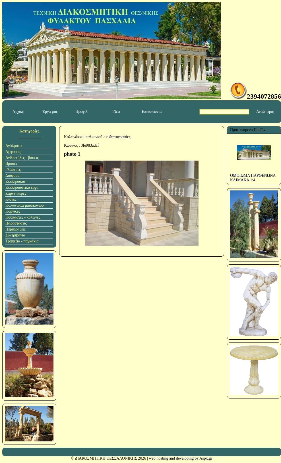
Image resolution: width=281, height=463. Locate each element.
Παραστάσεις (16, 223)
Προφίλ (81, 111)
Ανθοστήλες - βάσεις (22, 157)
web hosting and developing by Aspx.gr (180, 458)
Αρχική (18, 111)
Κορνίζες (12, 211)
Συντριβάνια (15, 235)
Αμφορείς (13, 152)
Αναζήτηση (265, 111)
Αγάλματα (13, 146)
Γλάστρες (13, 169)
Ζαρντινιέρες (15, 193)
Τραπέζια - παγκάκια (22, 241)
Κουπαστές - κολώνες (22, 217)
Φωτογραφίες (120, 137)
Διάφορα (12, 175)
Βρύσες (11, 163)
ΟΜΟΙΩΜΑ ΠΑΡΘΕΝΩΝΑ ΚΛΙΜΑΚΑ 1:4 (253, 177)
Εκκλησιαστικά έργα (21, 187)
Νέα (116, 111)
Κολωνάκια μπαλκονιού (24, 205)
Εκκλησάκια (15, 181)
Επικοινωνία (152, 111)
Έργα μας (49, 111)
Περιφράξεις (15, 229)
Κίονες (10, 199)
